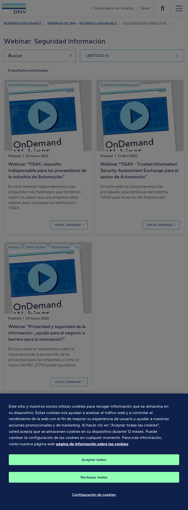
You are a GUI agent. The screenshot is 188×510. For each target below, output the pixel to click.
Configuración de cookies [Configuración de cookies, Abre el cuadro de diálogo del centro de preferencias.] (94, 496)
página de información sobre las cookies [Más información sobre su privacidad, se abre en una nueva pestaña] (92, 445)
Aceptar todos (94, 461)
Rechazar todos (94, 479)
